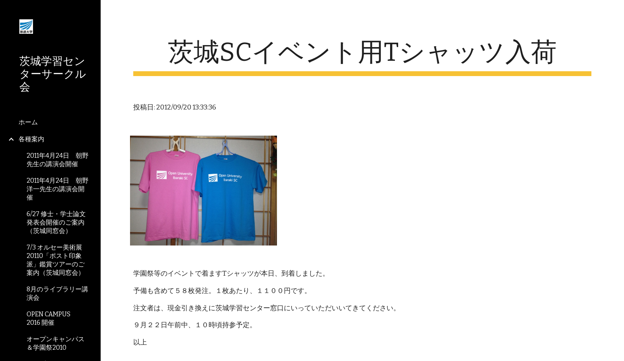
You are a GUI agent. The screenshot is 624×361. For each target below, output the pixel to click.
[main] (362, 56)
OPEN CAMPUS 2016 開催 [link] (52, 318)
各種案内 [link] (31, 139)
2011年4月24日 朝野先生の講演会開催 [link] (58, 160)
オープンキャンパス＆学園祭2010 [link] (56, 343)
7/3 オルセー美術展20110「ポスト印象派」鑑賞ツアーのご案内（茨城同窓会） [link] (56, 259)
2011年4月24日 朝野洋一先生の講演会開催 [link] (58, 189)
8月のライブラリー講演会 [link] (57, 293)
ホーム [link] (28, 122)
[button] (614, 11)
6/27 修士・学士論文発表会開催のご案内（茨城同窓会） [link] (56, 222)
